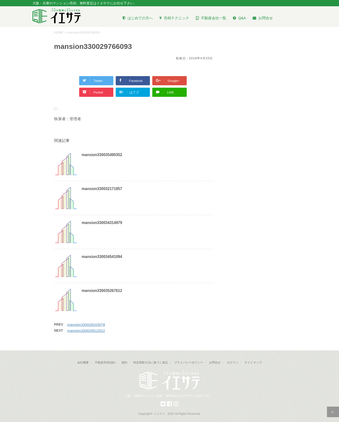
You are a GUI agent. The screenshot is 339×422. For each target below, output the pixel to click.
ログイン (232, 362)
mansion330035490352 (102, 155)
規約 (124, 362)
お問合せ (215, 362)
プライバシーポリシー (188, 362)
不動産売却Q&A (105, 362)
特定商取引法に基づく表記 (150, 362)
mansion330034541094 (102, 257)
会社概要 (83, 362)
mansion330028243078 (86, 325)
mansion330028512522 (86, 331)
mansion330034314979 (102, 223)
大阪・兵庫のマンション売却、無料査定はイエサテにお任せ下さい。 (169, 395)
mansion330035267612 (102, 291)
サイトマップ (253, 362)
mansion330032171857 (102, 189)
